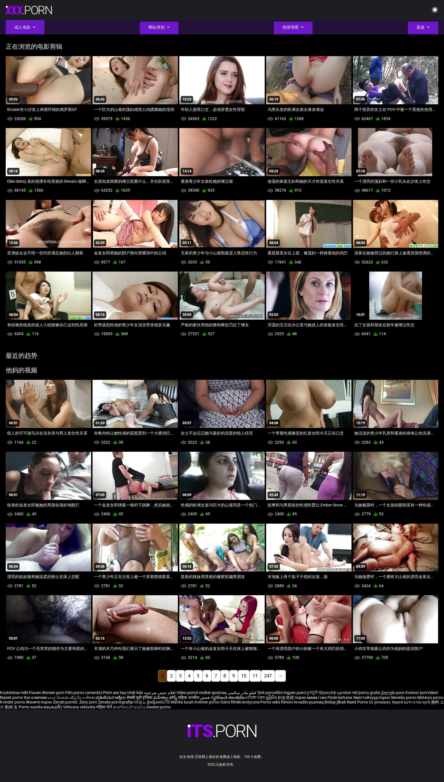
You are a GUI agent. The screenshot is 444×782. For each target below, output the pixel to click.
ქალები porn (393, 692)
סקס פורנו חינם (417, 702)
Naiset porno (12, 697)
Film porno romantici (83, 692)
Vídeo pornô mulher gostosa (201, 692)
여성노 (140, 702)
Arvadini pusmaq (309, 702)
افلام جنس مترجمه (160, 692)
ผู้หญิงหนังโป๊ (158, 702)
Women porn (53, 692)
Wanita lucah (182, 702)
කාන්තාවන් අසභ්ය (129, 707)
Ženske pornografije (116, 702)
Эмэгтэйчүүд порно (372, 697)
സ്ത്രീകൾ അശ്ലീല (228, 697)
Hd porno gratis (366, 692)
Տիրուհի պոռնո (335, 692)
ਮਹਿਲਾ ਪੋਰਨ (256, 697)
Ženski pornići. (66, 702)
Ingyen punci (295, 692)
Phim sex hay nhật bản (123, 692)
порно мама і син (311, 697)
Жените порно (39, 702)
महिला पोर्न (104, 707)
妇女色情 (286, 697)
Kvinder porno (13, 702)
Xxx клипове (35, 697)
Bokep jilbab (335, 702)
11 (255, 676)
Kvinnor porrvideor (421, 692)
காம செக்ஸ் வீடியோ (66, 697)
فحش (205, 697)
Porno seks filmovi (276, 702)
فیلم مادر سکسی (241, 692)
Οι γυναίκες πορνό (386, 702)
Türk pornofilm (270, 692)
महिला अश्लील (189, 697)
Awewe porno (158, 707)
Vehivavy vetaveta (79, 707)
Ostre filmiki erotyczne (240, 702)
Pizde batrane (339, 697)
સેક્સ (90, 697)
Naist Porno (358, 702)
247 (268, 676)
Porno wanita (31, 707)
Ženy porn (88, 702)
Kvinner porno (207, 702)
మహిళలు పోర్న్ (165, 697)
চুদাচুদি (312, 692)
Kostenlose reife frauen (20, 692)
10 (243, 676)
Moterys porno (430, 697)
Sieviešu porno (404, 697)
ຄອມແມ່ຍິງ (53, 707)
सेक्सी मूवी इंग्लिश (139, 697)
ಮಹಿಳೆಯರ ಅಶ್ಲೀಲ (111, 697)
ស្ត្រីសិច (272, 697)
